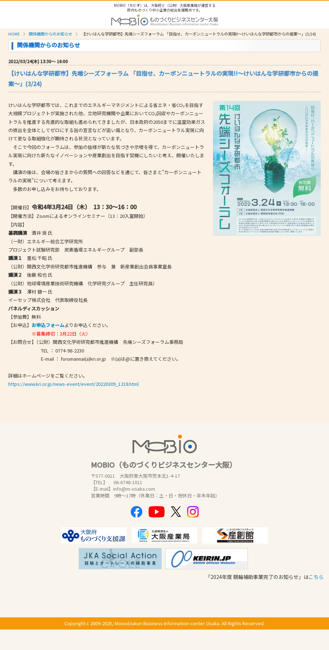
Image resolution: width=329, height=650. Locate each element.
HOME (14, 34)
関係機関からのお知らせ (50, 34)
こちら (316, 576)
